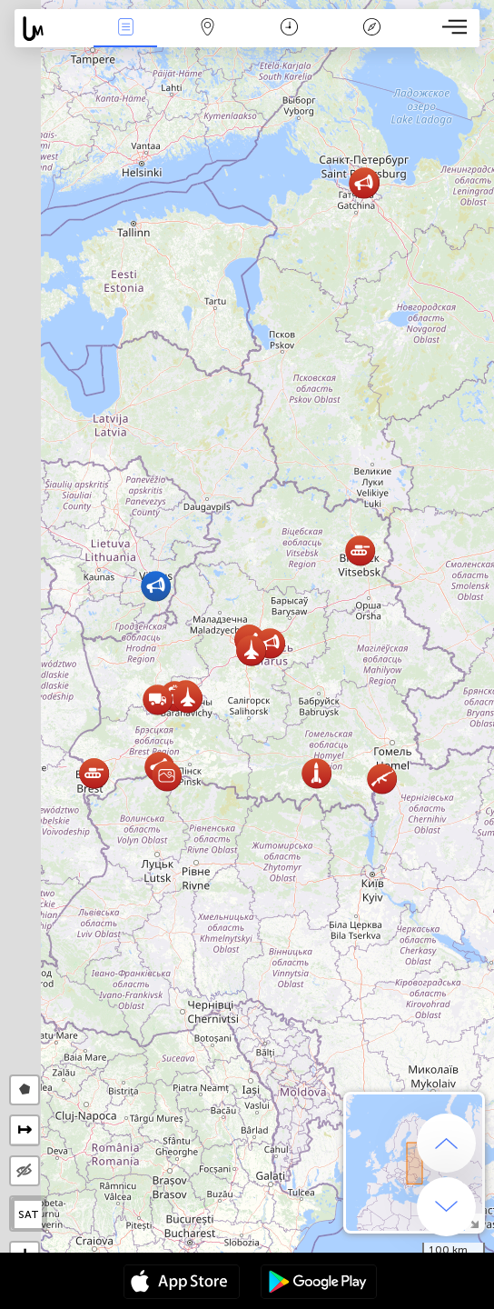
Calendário (289, 28)
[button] (270, 643)
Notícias (125, 28)
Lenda (371, 28)
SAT (28, 1214)
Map (208, 28)
